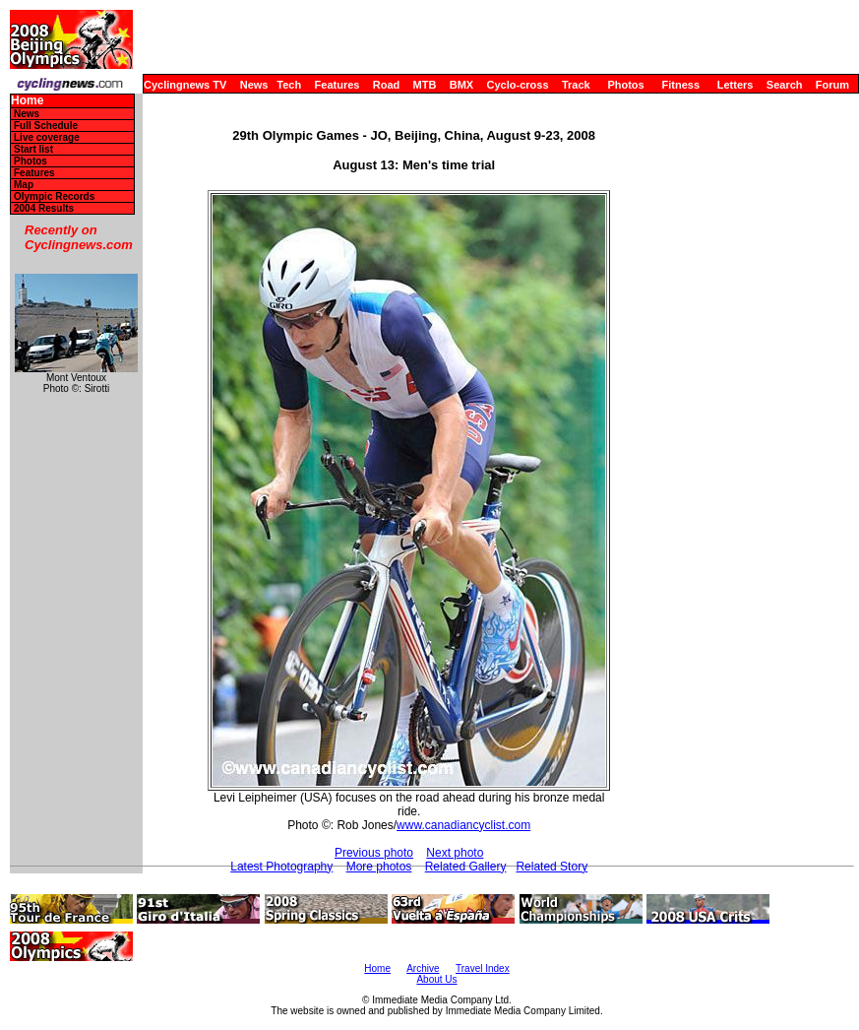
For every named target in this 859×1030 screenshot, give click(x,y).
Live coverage (47, 137)
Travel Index (483, 968)
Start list (33, 149)
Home (27, 101)
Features (337, 85)
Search (785, 85)
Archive (422, 968)
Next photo (454, 853)
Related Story (551, 866)
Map (23, 184)
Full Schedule (46, 125)
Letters (735, 85)
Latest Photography (281, 866)
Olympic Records (54, 196)
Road (386, 85)
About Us (436, 979)
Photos (625, 85)
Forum (832, 85)
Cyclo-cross (518, 85)
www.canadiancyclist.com (463, 825)
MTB (425, 85)
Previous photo (374, 853)
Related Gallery (466, 866)
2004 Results (44, 208)
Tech (288, 85)
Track (576, 85)
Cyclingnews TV (185, 85)
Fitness (680, 85)
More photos (379, 866)
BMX (461, 85)
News (254, 85)
